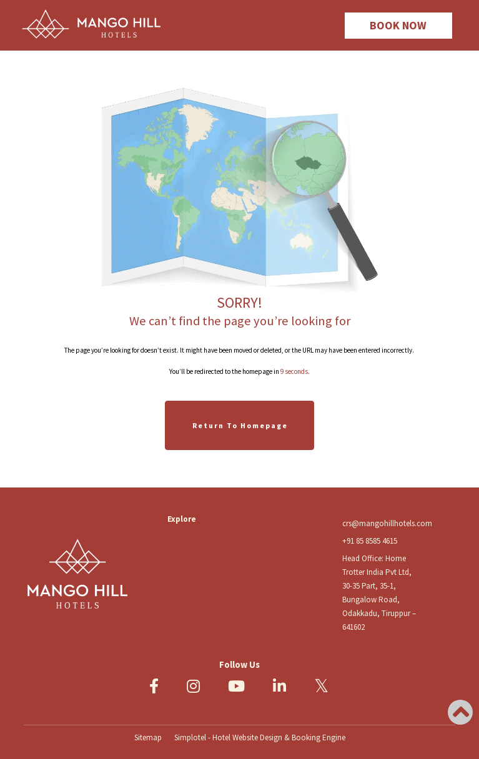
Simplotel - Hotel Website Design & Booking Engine (259, 737)
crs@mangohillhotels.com (387, 523)
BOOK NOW (398, 25)
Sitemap (148, 737)
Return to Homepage (240, 425)
